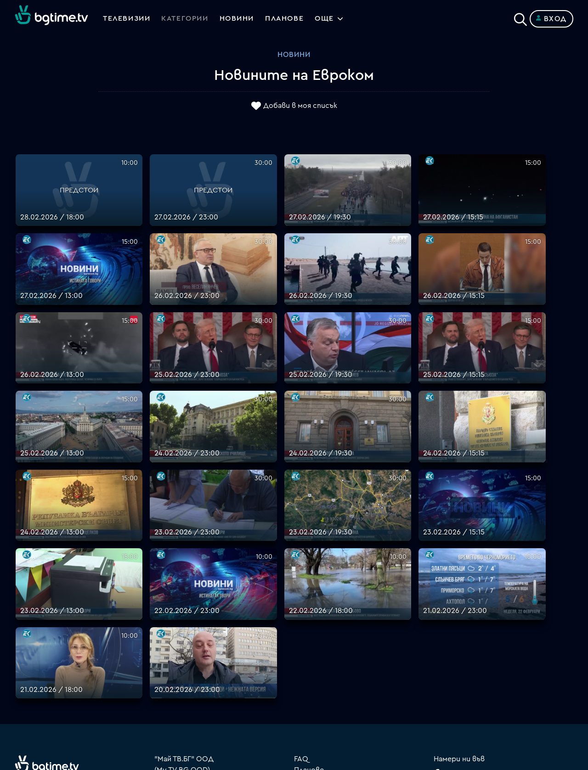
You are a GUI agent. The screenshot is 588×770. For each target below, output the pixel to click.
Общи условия (320, 649)
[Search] (520, 17)
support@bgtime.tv (187, 704)
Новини (237, 18)
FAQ (301, 605)
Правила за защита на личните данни (360, 660)
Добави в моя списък (300, 106)
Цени (302, 638)
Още (326, 18)
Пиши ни (309, 682)
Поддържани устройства (340, 627)
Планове (309, 616)
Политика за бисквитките (342, 671)
